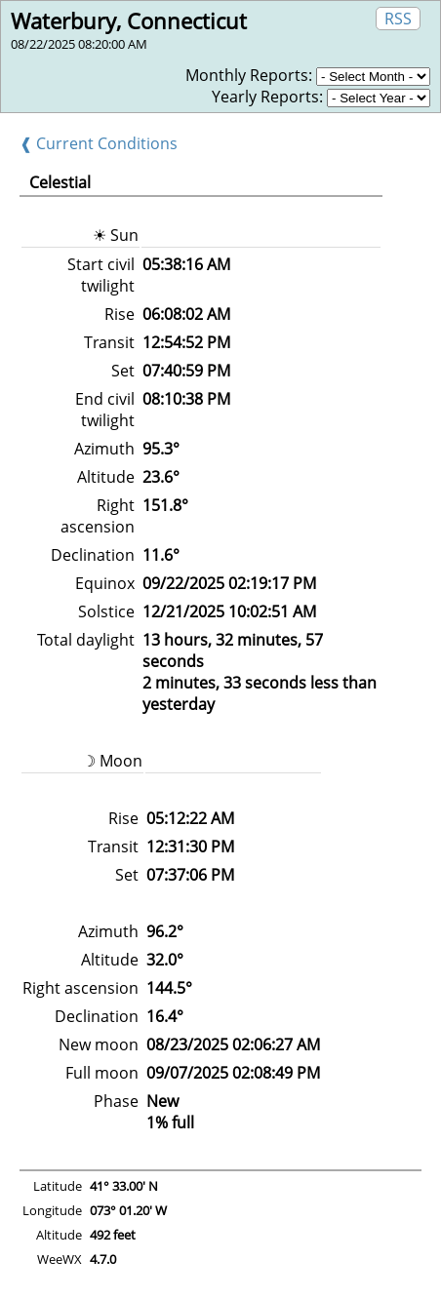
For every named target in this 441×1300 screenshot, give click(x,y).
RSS (398, 18)
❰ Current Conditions (99, 143)
